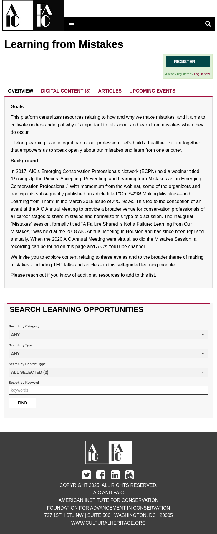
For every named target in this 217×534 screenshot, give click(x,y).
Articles (110, 90)
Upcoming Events (152, 90)
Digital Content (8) (65, 90)
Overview (20, 90)
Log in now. (202, 74)
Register (184, 61)
